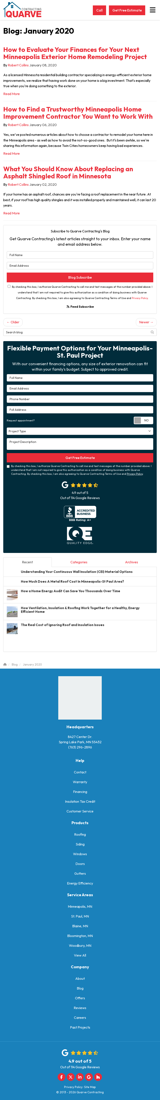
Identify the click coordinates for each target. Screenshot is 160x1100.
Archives (131, 562)
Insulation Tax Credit (80, 801)
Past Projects (80, 1027)
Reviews (80, 1008)
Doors (80, 864)
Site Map (90, 1087)
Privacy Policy (140, 298)
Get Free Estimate (127, 10)
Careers (80, 1017)
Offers (80, 998)
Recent (27, 562)
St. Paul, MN (80, 916)
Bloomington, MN (80, 936)
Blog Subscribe (80, 277)
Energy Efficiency (80, 883)
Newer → (146, 322)
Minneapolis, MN (80, 906)
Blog (80, 988)
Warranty (80, 782)
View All (80, 955)
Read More (11, 94)
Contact (80, 772)
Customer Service (80, 811)
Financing (80, 791)
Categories (78, 562)
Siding (80, 844)
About (80, 978)
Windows (80, 854)
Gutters (80, 873)
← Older (13, 322)
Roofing (80, 834)
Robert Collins (18, 65)
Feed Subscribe (80, 307)
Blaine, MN (80, 926)
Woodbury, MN (80, 945)
